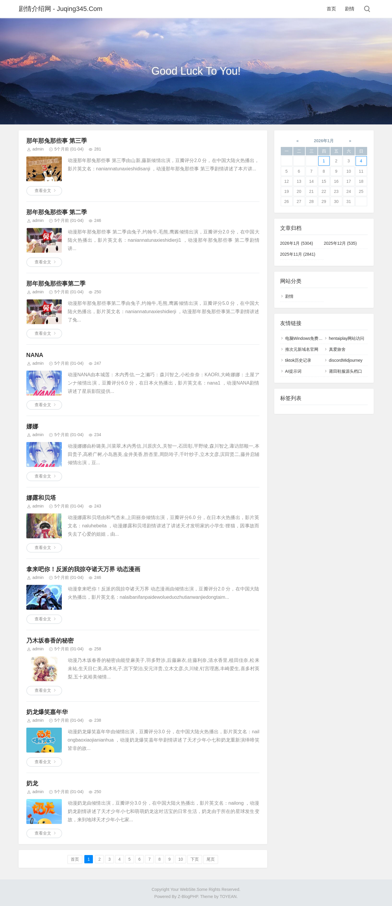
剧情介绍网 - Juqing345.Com (61, 8)
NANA (34, 355)
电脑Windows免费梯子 (306, 338)
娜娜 (32, 426)
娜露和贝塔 (41, 497)
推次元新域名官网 (301, 349)
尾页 (211, 859)
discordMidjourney (346, 360)
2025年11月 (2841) (297, 254)
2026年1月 (324, 140)
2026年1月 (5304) (296, 243)
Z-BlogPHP (188, 896)
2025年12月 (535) (340, 243)
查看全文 (43, 190)
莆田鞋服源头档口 (345, 371)
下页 (195, 859)
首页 (331, 8)
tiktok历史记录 (298, 360)
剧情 (349, 8)
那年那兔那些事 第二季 (56, 212)
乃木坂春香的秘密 (50, 640)
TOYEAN (228, 896)
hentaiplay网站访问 (346, 338)
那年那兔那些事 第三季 (56, 140)
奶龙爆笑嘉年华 (47, 712)
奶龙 (32, 783)
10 (180, 859)
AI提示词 (293, 371)
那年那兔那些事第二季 (56, 283)
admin (38, 149)
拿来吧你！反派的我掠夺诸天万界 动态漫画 (83, 569)
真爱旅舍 (337, 349)
